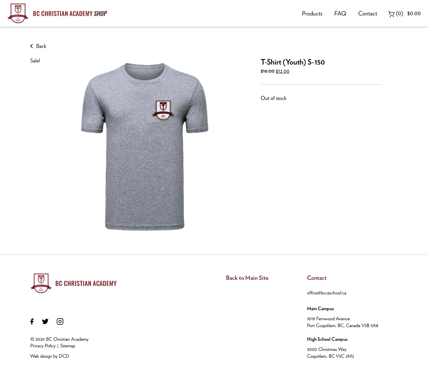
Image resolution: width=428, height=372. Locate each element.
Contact (367, 13)
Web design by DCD (49, 356)
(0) (404, 13)
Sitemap (67, 346)
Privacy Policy (43, 346)
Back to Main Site (247, 277)
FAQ (340, 13)
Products (312, 13)
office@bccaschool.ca (326, 293)
